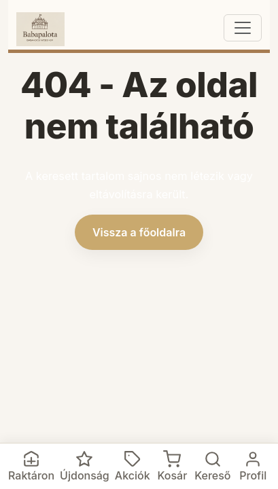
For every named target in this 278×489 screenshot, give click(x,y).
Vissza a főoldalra (139, 232)
